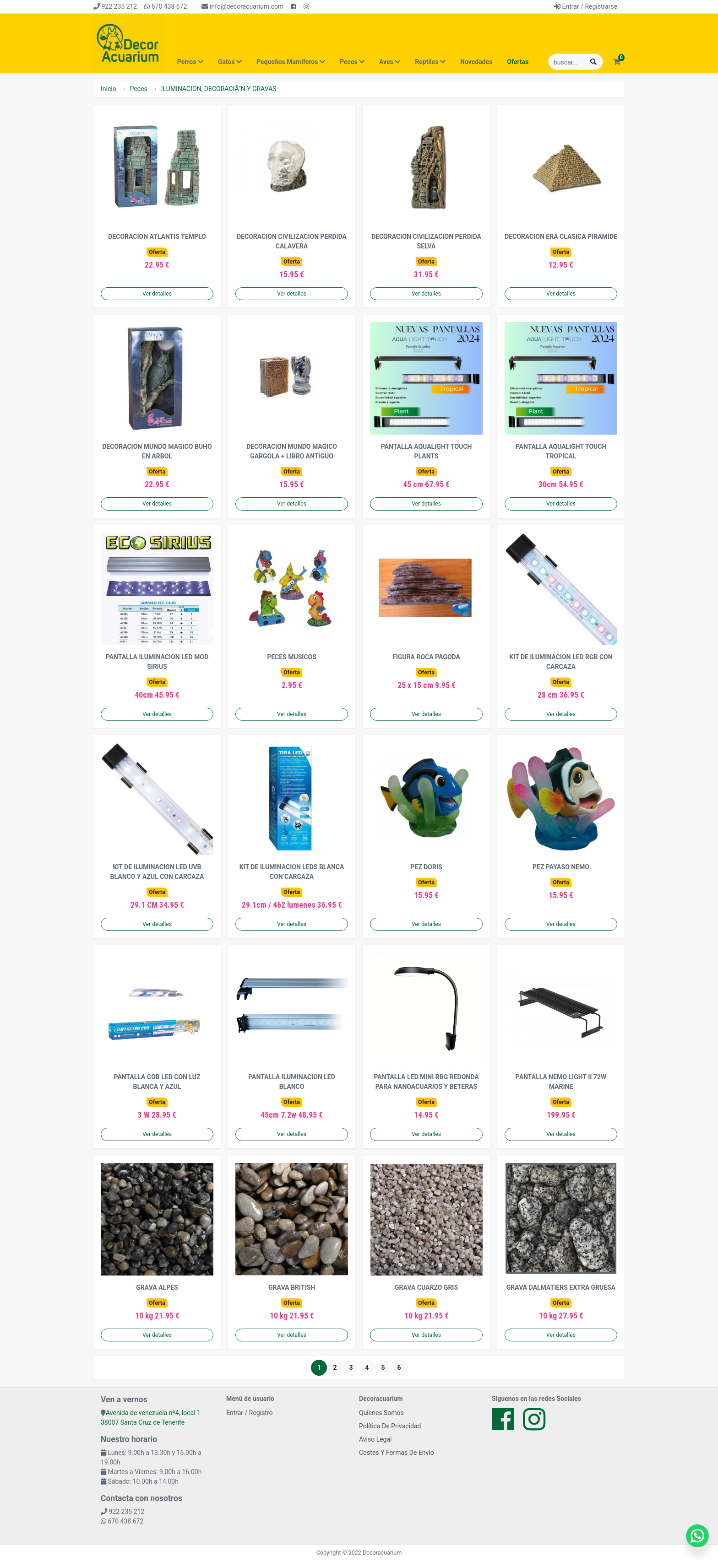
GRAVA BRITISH (291, 1287)
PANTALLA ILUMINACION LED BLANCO (291, 1081)
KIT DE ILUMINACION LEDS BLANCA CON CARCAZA (291, 871)
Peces (138, 88)
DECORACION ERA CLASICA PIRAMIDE (561, 236)
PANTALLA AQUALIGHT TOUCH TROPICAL (561, 451)
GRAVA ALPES (157, 1287)
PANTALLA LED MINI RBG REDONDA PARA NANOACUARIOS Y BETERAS (426, 1081)
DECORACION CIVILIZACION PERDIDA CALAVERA (292, 241)
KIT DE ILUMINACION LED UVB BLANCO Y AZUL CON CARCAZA (157, 871)
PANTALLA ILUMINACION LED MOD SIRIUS (157, 661)
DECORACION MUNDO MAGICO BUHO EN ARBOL (157, 451)
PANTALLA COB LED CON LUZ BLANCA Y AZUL (157, 1081)
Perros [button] (190, 61)
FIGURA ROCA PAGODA (426, 657)
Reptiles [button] (430, 61)
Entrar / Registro (249, 1412)
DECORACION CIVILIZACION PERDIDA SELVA (426, 241)
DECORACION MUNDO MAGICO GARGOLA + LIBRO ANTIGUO (291, 451)
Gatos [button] (230, 61)
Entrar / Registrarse (585, 6)
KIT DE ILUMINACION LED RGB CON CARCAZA (560, 661)
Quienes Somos (381, 1412)
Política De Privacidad (390, 1426)
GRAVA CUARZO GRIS (426, 1287)
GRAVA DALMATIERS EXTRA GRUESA (560, 1287)
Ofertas (517, 61)
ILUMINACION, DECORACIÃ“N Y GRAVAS (219, 88)
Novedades (476, 61)
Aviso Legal (375, 1439)
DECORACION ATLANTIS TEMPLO (157, 236)
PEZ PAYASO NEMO (561, 867)
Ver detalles (157, 294)
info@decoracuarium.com (242, 6)
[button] (617, 62)
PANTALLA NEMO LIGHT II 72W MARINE (561, 1081)
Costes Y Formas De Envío (396, 1452)
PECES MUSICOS (291, 657)
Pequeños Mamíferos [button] (290, 61)
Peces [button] (352, 61)
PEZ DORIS (426, 867)
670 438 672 (165, 6)
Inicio (108, 88)
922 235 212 (115, 6)
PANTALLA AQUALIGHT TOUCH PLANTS (426, 451)
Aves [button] (389, 61)
